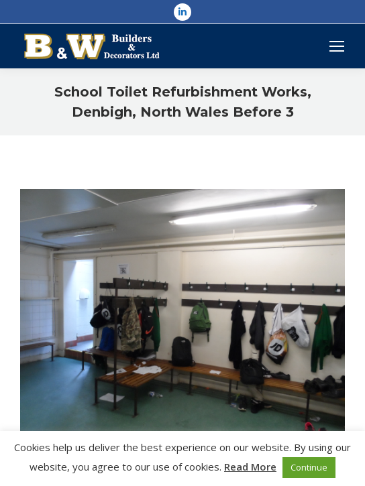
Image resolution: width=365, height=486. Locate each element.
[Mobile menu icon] (337, 46)
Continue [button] (309, 467)
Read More (250, 466)
